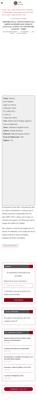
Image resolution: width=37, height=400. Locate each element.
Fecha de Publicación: (11, 137)
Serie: (5, 121)
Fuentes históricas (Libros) (19, 10)
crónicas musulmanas (10, 245)
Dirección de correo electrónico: (15, 281)
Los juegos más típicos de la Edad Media (16, 349)
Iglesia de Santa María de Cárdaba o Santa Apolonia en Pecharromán (17, 339)
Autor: (5, 127)
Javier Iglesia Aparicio (11, 31)
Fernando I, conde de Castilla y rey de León (17, 367)
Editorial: (7, 134)
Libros (9, 10)
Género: (6, 131)
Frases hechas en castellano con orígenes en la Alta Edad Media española (18, 358)
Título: (5, 98)
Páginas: (6, 140)
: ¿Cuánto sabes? (18, 389)
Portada (4, 10)
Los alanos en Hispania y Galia (13, 376)
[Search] (35, 3)
